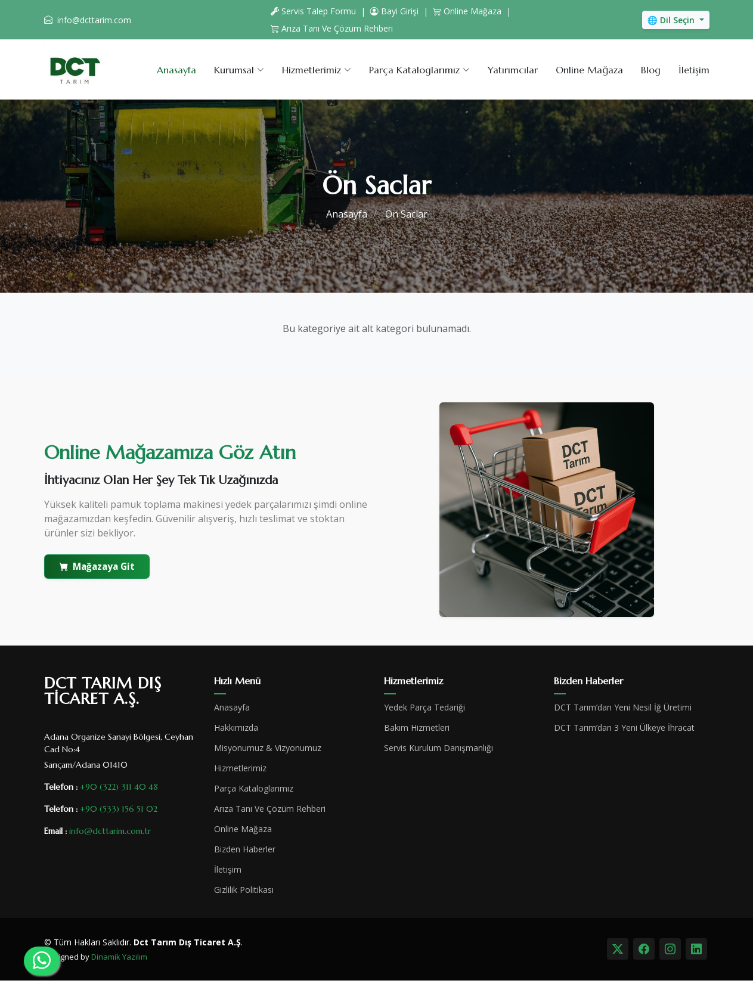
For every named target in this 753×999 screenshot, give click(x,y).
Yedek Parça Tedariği (424, 707)
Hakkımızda (236, 728)
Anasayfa (176, 70)
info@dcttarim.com (94, 20)
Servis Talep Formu (313, 11)
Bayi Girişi (394, 11)
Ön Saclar (406, 214)
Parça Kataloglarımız (253, 788)
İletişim (693, 70)
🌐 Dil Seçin (672, 20)
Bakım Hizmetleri (417, 728)
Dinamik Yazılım (119, 956)
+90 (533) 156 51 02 (118, 808)
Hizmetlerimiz (240, 768)
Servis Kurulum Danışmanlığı (438, 748)
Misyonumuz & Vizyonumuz (267, 748)
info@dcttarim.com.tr (110, 831)
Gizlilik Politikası (244, 890)
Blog (651, 70)
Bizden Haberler (244, 849)
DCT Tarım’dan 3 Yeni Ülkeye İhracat (624, 728)
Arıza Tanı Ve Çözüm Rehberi (332, 28)
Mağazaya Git (97, 566)
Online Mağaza (467, 11)
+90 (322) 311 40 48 (119, 786)
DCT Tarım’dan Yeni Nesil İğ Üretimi (623, 707)
